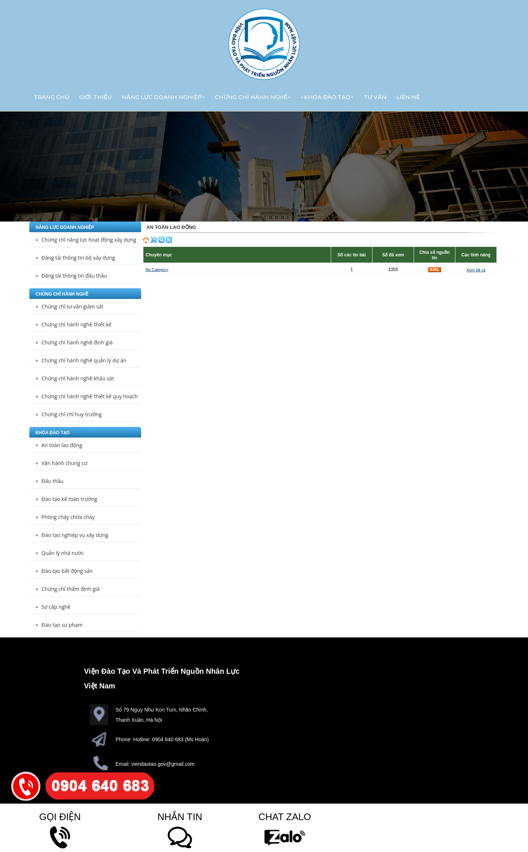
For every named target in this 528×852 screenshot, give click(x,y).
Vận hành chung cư (64, 463)
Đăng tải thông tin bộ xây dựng (78, 257)
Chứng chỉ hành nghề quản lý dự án (83, 360)
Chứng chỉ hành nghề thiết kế (76, 324)
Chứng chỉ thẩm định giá (70, 588)
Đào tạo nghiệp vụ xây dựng (74, 534)
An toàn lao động (61, 445)
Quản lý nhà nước (62, 552)
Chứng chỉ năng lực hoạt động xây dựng (88, 239)
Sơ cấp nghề (55, 606)
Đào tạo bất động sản (67, 570)
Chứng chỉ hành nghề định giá (77, 342)
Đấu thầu (52, 481)
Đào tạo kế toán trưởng (69, 499)
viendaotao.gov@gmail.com (163, 764)
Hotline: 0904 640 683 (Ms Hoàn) (171, 739)
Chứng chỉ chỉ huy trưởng (71, 414)
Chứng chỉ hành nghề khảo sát (77, 378)
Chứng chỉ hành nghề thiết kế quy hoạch (89, 396)
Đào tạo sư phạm (61, 624)
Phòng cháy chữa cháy (68, 516)
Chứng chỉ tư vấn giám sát (72, 306)
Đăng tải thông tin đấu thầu (74, 275)
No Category (157, 269)
